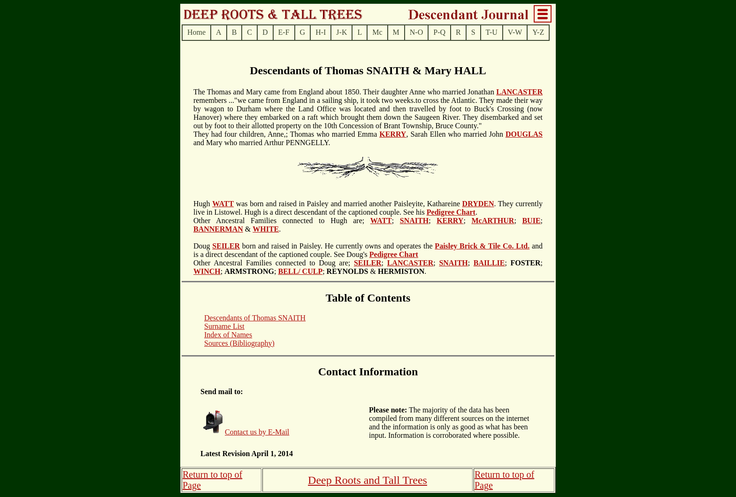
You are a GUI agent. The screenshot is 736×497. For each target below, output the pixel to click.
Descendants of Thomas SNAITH (255, 318)
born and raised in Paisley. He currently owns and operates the (337, 246)
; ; (524, 263)
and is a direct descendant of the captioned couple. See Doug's (368, 250)
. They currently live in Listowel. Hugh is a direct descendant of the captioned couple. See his (368, 208)
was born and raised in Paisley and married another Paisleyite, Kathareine (348, 204)
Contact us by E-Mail (257, 432)
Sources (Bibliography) (239, 343)
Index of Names (228, 335)
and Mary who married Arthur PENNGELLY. (261, 143)
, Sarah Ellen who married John (455, 134)
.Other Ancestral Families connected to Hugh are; (335, 216)
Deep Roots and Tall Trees (367, 480)
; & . (374, 271)
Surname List (224, 326)
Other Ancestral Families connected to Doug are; (273, 263)
